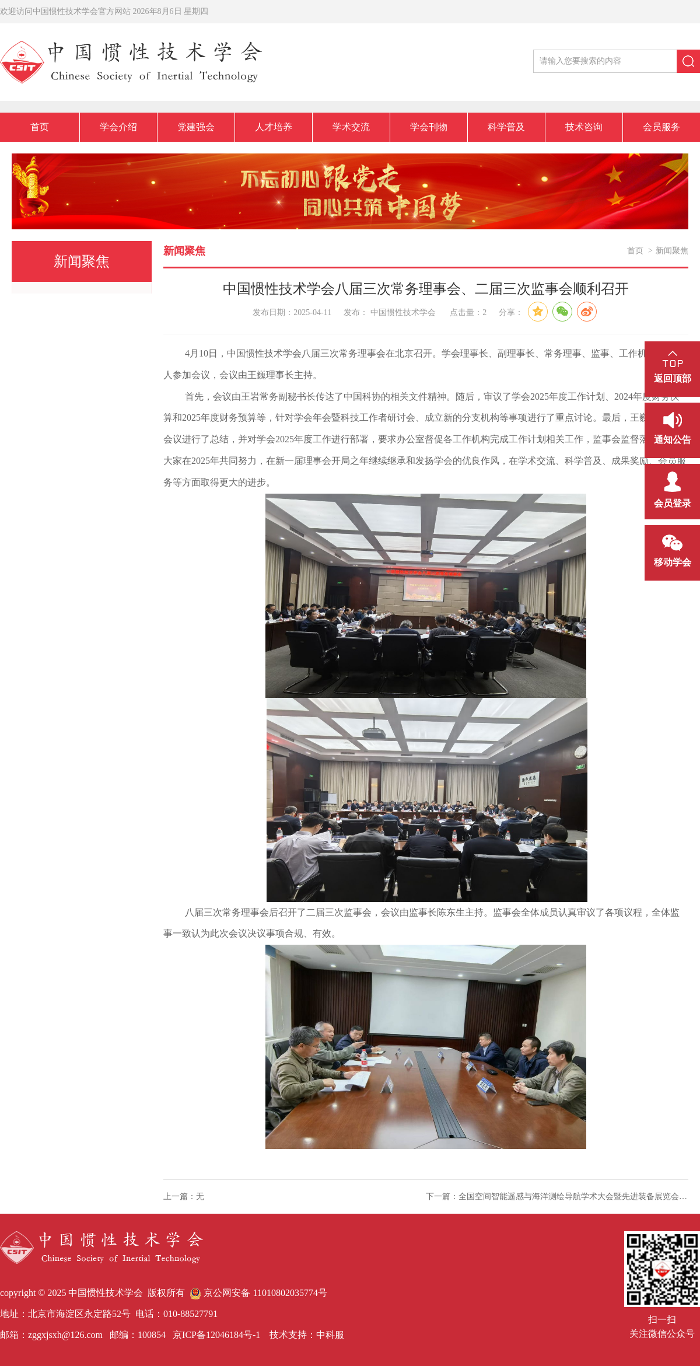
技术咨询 (584, 127)
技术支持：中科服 (307, 1335)
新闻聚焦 (672, 250)
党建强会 (196, 127)
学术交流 (351, 127)
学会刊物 (428, 127)
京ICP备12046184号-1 (215, 1335)
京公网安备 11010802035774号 (258, 1293)
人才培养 (273, 127)
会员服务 (661, 127)
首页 (39, 127)
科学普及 (506, 127)
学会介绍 (118, 127)
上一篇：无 (183, 1196)
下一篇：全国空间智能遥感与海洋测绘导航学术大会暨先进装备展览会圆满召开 (557, 1196)
